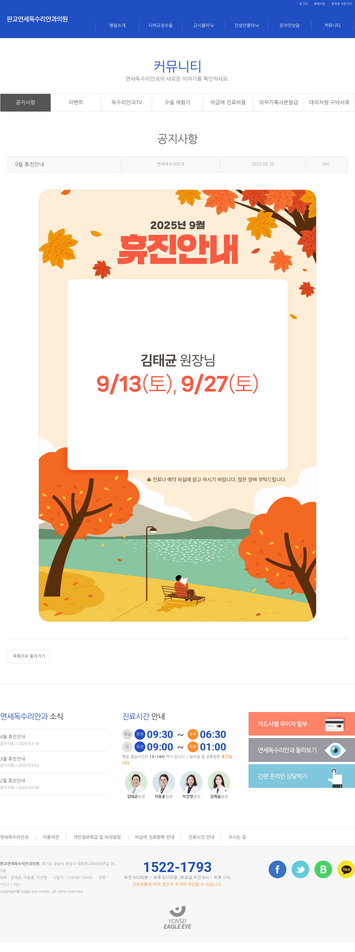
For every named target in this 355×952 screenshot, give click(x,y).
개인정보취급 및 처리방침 (99, 847)
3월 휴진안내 (53, 772)
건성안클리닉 (246, 25)
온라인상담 (290, 25)
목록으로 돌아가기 (29, 666)
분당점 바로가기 (339, 5)
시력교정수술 (160, 25)
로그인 (291, 5)
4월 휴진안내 (53, 751)
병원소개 (117, 25)
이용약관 (52, 847)
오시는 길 (243, 847)
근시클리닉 (204, 25)
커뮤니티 (332, 25)
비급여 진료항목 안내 (158, 847)
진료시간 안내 (206, 847)
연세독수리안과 (15, 847)
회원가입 (311, 5)
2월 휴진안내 (53, 794)
